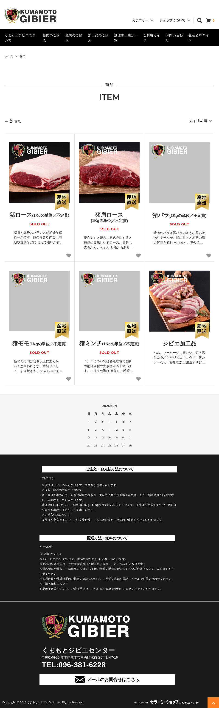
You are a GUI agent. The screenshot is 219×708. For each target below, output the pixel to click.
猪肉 (22, 56)
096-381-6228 (82, 664)
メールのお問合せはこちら (107, 679)
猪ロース (39, 214)
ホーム (9, 56)
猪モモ (39, 342)
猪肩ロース (109, 217)
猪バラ (179, 214)
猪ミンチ (109, 342)
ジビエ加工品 (179, 343)
